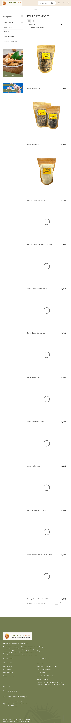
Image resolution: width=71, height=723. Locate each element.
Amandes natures (33, 88)
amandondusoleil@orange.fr (17, 696)
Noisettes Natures (33, 377)
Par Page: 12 (33, 24)
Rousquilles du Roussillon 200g (38, 599)
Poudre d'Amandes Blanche (36, 200)
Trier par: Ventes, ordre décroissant (38, 28)
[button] (29, 21)
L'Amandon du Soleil (44, 669)
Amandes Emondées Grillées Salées (39, 554)
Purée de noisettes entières (36, 510)
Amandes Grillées (33, 144)
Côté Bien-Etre (9, 36)
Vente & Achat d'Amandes (45, 676)
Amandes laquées (33, 466)
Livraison (40, 663)
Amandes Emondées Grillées (37, 289)
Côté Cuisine (8, 27)
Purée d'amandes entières (36, 333)
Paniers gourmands (10, 41)
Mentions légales (42, 679)
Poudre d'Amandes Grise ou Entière (39, 244)
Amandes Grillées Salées (36, 422)
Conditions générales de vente (47, 666)
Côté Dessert (8, 32)
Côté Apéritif (8, 23)
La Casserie (41, 672)
